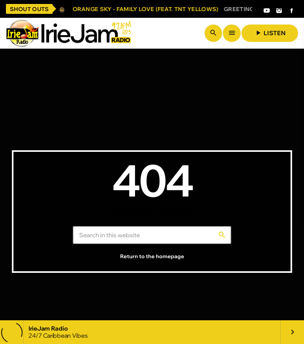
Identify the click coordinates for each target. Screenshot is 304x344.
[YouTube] (266, 11)
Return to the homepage (152, 256)
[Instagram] (279, 11)
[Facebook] (292, 11)
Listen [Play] (269, 33)
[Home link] (68, 33)
